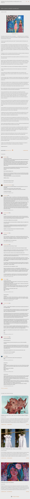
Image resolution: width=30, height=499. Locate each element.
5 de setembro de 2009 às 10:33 (8, 291)
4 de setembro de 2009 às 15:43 (8, 182)
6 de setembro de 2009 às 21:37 (8, 334)
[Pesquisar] (26, 1)
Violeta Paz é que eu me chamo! (7, 482)
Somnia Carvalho (6, 212)
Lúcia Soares (5, 195)
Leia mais (27, 424)
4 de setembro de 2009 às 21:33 (8, 210)
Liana (16, 36)
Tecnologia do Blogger (15, 496)
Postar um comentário (4, 388)
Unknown (5, 279)
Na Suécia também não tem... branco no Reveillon (11, 448)
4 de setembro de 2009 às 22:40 (8, 276)
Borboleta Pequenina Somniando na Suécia (11, 2)
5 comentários (9, 424)
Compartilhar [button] (25, 150)
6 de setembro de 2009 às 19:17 (8, 300)
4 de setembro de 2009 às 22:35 (8, 230)
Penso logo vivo (8, 150)
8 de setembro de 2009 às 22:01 (8, 371)
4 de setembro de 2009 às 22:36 (8, 241)
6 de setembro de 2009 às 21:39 (8, 353)
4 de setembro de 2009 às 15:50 (8, 192)
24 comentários (9, 491)
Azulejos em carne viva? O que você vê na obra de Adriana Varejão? (14, 415)
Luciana (5, 356)
